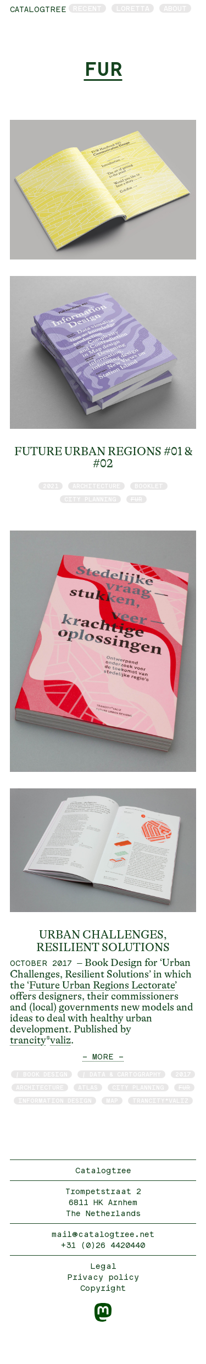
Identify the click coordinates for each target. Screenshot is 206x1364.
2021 (50, 485)
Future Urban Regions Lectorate (102, 985)
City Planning (90, 498)
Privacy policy (103, 1277)
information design (55, 1100)
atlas (88, 1087)
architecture (96, 485)
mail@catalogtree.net (103, 1234)
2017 (183, 1074)
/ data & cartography (121, 1074)
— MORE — (103, 1056)
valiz (60, 1040)
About (175, 8)
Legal (103, 1266)
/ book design (41, 1074)
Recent (87, 8)
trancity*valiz (160, 1100)
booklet (149, 485)
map (112, 1100)
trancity (28, 1040)
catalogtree (38, 9)
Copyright (103, 1288)
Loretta (132, 8)
